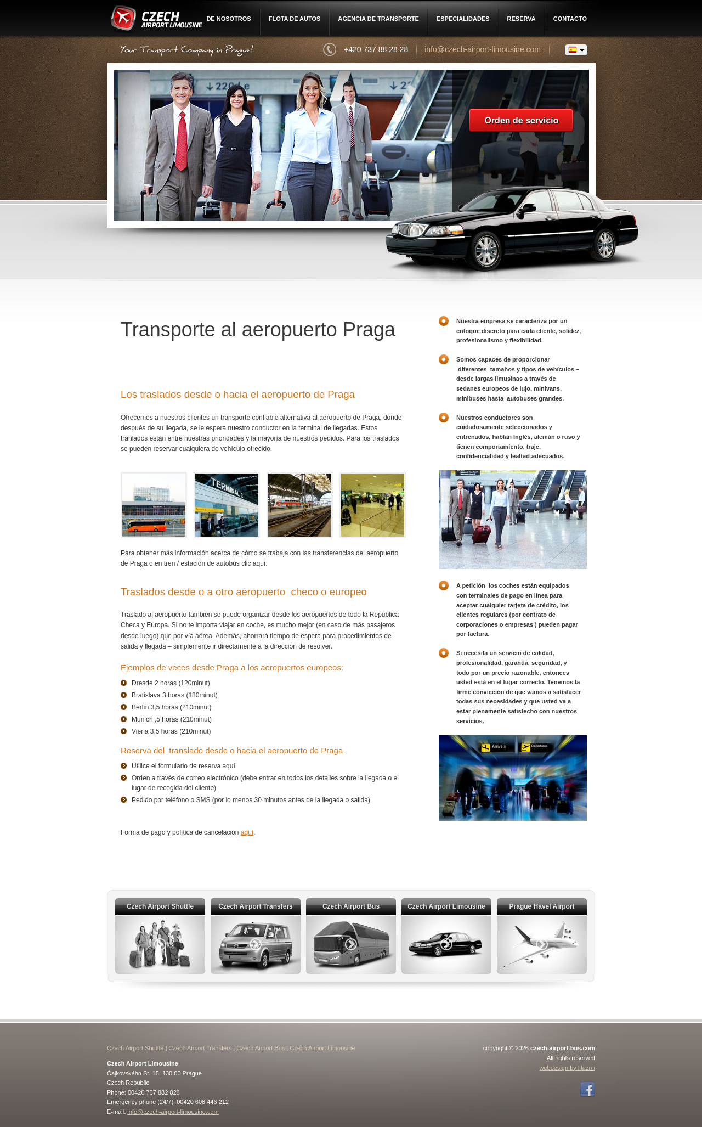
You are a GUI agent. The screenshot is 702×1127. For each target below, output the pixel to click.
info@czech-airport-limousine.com (482, 49)
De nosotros (228, 18)
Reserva (521, 18)
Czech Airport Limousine (155, 20)
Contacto (570, 18)
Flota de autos (295, 18)
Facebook (587, 1089)
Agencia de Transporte (378, 18)
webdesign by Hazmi (568, 1067)
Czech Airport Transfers (199, 1048)
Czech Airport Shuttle (135, 1048)
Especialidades (463, 18)
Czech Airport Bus (260, 1048)
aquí (247, 832)
